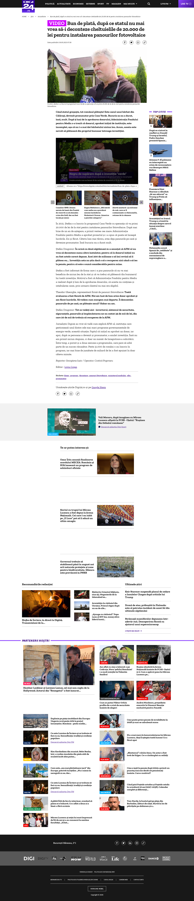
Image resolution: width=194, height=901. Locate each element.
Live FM (164, 4)
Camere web (123, 880)
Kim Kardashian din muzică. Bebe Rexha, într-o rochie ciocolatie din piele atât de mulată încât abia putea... (71, 754)
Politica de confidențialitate (104, 872)
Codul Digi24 (108, 880)
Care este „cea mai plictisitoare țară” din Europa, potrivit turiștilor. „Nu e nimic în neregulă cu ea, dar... (71, 770)
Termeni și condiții (86, 872)
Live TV (184, 3)
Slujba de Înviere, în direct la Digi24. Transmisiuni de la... (42, 621)
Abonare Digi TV (56, 880)
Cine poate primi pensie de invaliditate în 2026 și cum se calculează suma (147, 721)
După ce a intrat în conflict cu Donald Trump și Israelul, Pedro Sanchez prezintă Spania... (158, 135)
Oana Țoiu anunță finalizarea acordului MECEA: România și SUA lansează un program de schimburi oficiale (77, 463)
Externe (90, 4)
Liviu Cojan (70, 366)
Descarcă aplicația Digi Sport (113, 427)
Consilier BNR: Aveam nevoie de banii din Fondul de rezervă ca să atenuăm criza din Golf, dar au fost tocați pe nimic (67, 212)
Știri (32, 16)
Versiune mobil (97, 889)
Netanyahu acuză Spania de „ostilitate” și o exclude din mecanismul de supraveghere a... (160, 252)
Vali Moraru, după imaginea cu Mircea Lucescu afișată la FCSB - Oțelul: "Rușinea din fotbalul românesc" (121, 420)
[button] (97, 160)
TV (107, 4)
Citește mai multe (132, 631)
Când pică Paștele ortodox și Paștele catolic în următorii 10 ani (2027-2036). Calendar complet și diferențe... (148, 787)
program (74, 375)
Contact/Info (139, 880)
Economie (78, 4)
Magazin (116, 4)
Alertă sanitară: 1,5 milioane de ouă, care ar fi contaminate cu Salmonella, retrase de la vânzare (124, 211)
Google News (99, 387)
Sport (100, 4)
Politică (49, 4)
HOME (24, 16)
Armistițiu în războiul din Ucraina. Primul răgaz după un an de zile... (105, 606)
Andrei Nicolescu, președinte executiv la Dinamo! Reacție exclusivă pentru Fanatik (151, 705)
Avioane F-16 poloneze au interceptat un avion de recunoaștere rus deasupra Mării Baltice (160, 164)
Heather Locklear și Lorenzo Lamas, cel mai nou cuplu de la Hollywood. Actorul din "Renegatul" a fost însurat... (56, 689)
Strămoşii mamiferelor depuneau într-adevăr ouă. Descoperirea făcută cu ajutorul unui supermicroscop (146, 621)
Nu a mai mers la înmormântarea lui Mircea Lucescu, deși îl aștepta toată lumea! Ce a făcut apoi (149, 737)
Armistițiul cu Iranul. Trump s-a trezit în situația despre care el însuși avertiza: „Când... (160, 223)
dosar (66, 375)
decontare (84, 375)
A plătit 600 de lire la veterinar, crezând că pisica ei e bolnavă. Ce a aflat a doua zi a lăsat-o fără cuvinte (71, 803)
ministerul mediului (117, 375)
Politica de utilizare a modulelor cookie (83, 880)
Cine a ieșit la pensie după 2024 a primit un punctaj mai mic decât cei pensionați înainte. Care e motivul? (148, 770)
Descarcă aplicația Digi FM (62, 742)
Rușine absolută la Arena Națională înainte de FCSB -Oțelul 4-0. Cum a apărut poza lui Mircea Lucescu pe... (153, 670)
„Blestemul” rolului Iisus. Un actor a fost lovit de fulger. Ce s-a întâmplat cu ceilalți (147, 754)
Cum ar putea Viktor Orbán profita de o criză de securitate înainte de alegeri (115, 705)
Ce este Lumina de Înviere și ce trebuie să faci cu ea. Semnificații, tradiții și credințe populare (71, 736)
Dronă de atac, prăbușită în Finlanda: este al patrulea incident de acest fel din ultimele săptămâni (147, 608)
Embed (60, 186)
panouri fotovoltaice (98, 375)
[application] (97, 161)
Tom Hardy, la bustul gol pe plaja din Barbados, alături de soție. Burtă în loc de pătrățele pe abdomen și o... (147, 803)
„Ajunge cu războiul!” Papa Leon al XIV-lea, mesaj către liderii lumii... (105, 617)
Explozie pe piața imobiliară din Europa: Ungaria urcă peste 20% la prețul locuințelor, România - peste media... (70, 721)
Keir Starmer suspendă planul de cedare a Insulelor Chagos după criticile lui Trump (147, 594)
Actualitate (63, 4)
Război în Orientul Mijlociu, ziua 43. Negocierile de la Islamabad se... (105, 594)
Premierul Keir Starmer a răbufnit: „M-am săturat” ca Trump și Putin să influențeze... (159, 194)
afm (129, 375)
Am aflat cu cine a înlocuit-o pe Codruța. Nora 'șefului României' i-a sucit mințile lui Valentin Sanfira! (116, 670)
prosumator (61, 378)
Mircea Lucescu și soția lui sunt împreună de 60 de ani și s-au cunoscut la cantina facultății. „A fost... (71, 820)
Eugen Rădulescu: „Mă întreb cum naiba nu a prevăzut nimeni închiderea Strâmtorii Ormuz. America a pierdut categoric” (97, 212)
